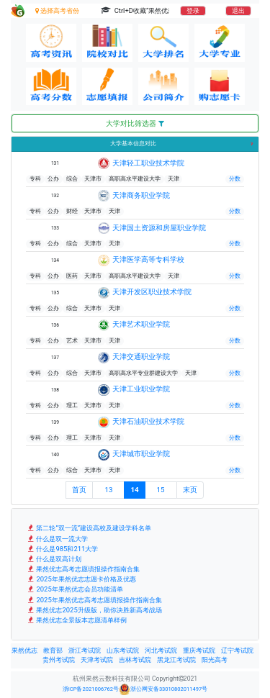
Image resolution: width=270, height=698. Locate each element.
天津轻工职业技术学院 (148, 163)
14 (134, 490)
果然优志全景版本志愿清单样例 (76, 620)
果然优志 (24, 650)
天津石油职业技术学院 (148, 421)
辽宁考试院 (237, 650)
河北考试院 (161, 650)
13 (108, 490)
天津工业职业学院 (141, 389)
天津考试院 (97, 659)
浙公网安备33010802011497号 (163, 689)
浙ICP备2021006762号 (91, 689)
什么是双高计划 (53, 559)
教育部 (53, 650)
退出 (238, 10)
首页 (79, 490)
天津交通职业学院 (141, 357)
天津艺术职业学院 (141, 324)
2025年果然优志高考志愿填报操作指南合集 (94, 600)
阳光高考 (215, 659)
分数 (234, 179)
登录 (192, 10)
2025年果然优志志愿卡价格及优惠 (81, 579)
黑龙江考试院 (176, 659)
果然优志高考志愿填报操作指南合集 (83, 569)
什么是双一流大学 (57, 539)
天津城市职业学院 (141, 454)
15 (161, 490)
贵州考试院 (58, 659)
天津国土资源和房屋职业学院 (159, 228)
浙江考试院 (84, 650)
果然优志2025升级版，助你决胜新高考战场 (94, 610)
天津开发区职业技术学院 (152, 292)
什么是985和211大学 (62, 549)
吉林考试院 (135, 659)
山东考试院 (123, 650)
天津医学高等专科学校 (148, 259)
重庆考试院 (199, 650)
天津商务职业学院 (141, 195)
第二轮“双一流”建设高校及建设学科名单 (88, 528)
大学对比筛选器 (135, 123)
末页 (190, 490)
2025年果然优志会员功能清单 (74, 589)
